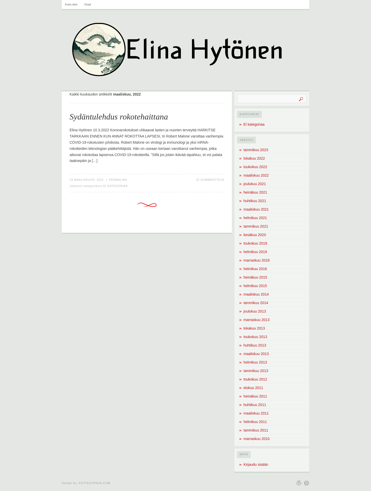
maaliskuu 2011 (256, 413)
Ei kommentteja (210, 179)
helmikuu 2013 (255, 362)
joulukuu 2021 (254, 184)
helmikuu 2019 (255, 252)
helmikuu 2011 (255, 422)
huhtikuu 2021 (254, 201)
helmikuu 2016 (255, 269)
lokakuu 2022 (254, 158)
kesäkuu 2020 (254, 235)
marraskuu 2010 (256, 439)
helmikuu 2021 (255, 218)
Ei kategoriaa (115, 185)
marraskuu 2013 (256, 320)
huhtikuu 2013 (254, 345)
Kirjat (88, 4)
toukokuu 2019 (255, 243)
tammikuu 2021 (255, 226)
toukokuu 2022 (255, 167)
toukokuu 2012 (255, 379)
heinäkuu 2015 (255, 277)
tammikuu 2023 (255, 150)
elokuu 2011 (253, 388)
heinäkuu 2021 (255, 192)
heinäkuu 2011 (255, 396)
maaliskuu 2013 (256, 354)
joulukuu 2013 (254, 311)
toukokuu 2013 (255, 337)
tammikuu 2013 (255, 371)
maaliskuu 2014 (256, 294)
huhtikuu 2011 (254, 405)
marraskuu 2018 (256, 260)
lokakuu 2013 (254, 328)
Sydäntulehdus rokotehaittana (119, 116)
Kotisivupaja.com (95, 483)
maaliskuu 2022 (256, 175)
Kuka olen (71, 4)
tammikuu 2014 (255, 303)
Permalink (118, 179)
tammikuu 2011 (255, 430)
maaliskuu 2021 (256, 209)
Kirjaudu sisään (255, 464)
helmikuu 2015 (255, 286)
